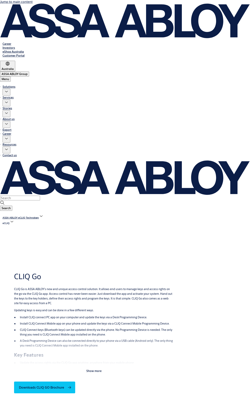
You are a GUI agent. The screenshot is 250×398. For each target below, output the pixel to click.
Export (7, 130)
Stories (7, 108)
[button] (6, 92)
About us (9, 119)
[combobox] (20, 198)
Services (8, 97)
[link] (7, 44)
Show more (94, 371)
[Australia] (7, 66)
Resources (9, 144)
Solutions (9, 87)
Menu (5, 79)
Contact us (10, 155)
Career (7, 134)
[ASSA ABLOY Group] (14, 74)
